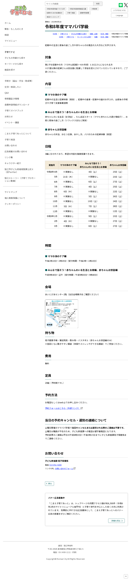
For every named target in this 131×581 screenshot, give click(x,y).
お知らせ (9, 116)
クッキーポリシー (13, 203)
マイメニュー (11, 40)
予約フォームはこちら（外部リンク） (64, 408)
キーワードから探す (84, 37)
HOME (55, 34)
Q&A (7, 92)
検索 (98, 4)
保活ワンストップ (53, 17)
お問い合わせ (11, 145)
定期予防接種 (84, 13)
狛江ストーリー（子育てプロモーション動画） (20, 179)
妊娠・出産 (94, 34)
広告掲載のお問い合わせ (16, 151)
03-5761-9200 (56, 465)
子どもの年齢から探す (79, 34)
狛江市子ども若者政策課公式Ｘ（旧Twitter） (19, 171)
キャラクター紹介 (13, 163)
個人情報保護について (15, 197)
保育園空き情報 (12, 98)
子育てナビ (64, 34)
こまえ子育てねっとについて (18, 133)
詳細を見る (116, 520)
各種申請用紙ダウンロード (17, 104)
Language (119, 15)
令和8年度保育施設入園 (78, 9)
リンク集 (9, 157)
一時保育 (94, 9)
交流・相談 (104, 34)
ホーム (8, 22)
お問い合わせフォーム (65, 468)
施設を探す (10, 69)
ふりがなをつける (119, 10)
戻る (50, 483)
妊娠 (95, 37)
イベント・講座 (12, 122)
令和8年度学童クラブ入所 (56, 9)
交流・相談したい (13, 86)
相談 (7, 34)
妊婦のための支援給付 (54, 13)
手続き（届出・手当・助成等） (19, 80)
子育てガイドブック (14, 110)
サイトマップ (11, 191)
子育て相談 (71, 13)
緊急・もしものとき (14, 28)
